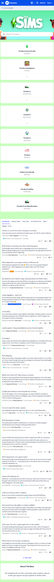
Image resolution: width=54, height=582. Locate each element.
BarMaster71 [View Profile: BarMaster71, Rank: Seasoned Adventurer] (6, 288)
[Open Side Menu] (2, 2)
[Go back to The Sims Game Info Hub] (27, 51)
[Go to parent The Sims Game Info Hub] (39, 304)
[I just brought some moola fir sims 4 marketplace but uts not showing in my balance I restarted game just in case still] (27, 251)
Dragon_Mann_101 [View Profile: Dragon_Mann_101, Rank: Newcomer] (7, 365)
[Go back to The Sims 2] (27, 138)
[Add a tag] (9, 226)
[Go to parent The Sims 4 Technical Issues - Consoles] (15, 239)
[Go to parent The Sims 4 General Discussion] (34, 271)
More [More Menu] (45, 221)
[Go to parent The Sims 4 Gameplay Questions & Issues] (16, 517)
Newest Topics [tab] (16, 221)
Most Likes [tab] (25, 221)
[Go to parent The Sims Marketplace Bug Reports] (39, 255)
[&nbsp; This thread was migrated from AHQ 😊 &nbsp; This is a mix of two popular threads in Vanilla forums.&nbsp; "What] (27, 267)
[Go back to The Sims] (27, 155)
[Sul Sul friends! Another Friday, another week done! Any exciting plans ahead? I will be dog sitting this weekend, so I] (27, 300)
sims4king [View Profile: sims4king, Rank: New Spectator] (5, 255)
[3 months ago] (23, 236)
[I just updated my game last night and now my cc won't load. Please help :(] (27, 410)
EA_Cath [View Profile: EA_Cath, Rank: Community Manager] (4, 304)
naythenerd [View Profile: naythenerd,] (5, 533)
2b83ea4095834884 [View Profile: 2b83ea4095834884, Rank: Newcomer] (8, 320)
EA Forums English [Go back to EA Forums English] (7, 8)
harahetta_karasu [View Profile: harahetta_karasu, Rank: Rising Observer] (7, 400)
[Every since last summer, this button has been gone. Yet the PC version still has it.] (27, 233)
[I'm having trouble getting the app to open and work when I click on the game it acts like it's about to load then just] (27, 529)
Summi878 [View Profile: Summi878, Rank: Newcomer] (5, 413)
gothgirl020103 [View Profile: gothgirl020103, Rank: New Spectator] (6, 427)
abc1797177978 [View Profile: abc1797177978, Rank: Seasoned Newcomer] (7, 345)
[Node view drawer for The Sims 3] (27, 123)
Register (43, 3)
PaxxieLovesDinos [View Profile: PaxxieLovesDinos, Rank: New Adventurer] (7, 446)
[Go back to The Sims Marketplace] (27, 68)
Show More (27, 558)
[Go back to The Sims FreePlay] (27, 189)
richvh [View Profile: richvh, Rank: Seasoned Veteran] (4, 331)
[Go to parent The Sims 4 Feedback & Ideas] (41, 321)
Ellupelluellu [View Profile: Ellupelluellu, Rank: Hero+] (5, 271)
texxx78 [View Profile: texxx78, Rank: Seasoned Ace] (4, 498)
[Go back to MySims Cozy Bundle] (27, 172)
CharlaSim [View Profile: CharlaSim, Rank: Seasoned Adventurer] (5, 466)
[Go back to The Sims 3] (27, 115)
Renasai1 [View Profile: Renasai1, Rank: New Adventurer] (4, 514)
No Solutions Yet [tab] (36, 221)
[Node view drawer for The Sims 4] (27, 100)
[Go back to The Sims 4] (27, 91)
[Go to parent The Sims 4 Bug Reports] (41, 288)
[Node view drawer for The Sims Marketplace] (27, 77)
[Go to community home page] (11, 3)
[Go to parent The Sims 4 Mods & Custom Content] (37, 413)
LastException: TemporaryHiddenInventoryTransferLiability (22, 328)
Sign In (49, 3)
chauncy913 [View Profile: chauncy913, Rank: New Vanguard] (5, 236)
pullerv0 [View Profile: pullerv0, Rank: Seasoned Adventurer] (4, 550)
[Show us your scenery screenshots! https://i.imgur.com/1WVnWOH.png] (27, 495)
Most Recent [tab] (6, 221)
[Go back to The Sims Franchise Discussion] (27, 206)
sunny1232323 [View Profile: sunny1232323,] (6, 485)
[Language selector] (33, 3)
